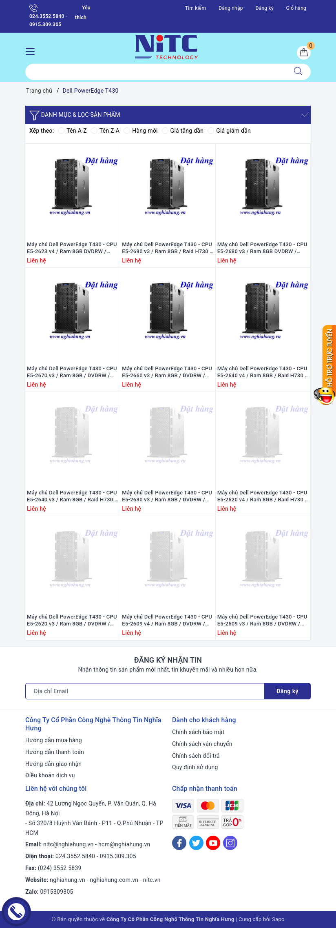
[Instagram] (230, 843)
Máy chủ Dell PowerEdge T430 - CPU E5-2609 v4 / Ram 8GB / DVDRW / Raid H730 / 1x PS (167, 621)
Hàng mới (140, 130)
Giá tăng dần (183, 130)
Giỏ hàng (296, 8)
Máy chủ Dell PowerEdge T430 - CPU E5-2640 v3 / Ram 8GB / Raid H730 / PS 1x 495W (72, 496)
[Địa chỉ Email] (145, 691)
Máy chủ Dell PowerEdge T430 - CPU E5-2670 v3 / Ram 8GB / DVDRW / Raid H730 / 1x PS (72, 372)
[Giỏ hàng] (304, 53)
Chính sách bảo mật (198, 732)
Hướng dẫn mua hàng (53, 740)
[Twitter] (196, 843)
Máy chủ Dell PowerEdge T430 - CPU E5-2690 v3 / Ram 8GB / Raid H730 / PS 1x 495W (167, 248)
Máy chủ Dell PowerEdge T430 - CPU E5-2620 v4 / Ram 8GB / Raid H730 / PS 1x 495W (262, 496)
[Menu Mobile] (32, 50)
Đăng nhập (231, 8)
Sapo (278, 919)
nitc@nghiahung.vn (68, 844)
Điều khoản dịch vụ (50, 775)
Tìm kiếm (195, 8)
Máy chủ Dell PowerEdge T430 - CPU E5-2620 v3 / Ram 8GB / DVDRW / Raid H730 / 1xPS (72, 621)
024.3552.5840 (75, 856)
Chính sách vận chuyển (202, 744)
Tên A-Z (72, 130)
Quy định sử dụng (195, 767)
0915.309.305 (118, 856)
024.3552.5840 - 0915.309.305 (48, 15)
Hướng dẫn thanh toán (54, 752)
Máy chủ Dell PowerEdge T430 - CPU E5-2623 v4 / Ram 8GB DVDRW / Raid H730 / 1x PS (72, 248)
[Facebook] (179, 843)
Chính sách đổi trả (196, 755)
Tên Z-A (105, 130)
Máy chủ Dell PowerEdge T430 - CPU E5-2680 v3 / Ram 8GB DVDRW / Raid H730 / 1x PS (262, 248)
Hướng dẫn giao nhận (53, 764)
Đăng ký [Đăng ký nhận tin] (287, 691)
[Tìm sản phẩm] (155, 72)
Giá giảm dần (229, 130)
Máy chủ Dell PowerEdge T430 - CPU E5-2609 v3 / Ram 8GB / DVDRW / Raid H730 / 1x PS (262, 621)
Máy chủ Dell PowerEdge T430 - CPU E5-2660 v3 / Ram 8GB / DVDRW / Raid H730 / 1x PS (167, 372)
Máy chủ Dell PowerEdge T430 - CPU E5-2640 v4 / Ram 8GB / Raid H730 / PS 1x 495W (262, 372)
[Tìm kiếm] (298, 72)
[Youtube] (213, 843)
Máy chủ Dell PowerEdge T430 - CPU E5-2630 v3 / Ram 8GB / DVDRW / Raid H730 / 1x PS (167, 496)
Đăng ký (264, 8)
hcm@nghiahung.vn (124, 844)
